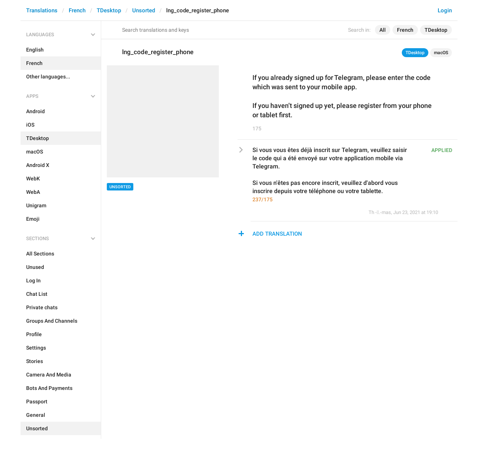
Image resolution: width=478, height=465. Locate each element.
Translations (42, 10)
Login (445, 10)
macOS (441, 52)
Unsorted (143, 10)
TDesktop (109, 10)
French (77, 10)
